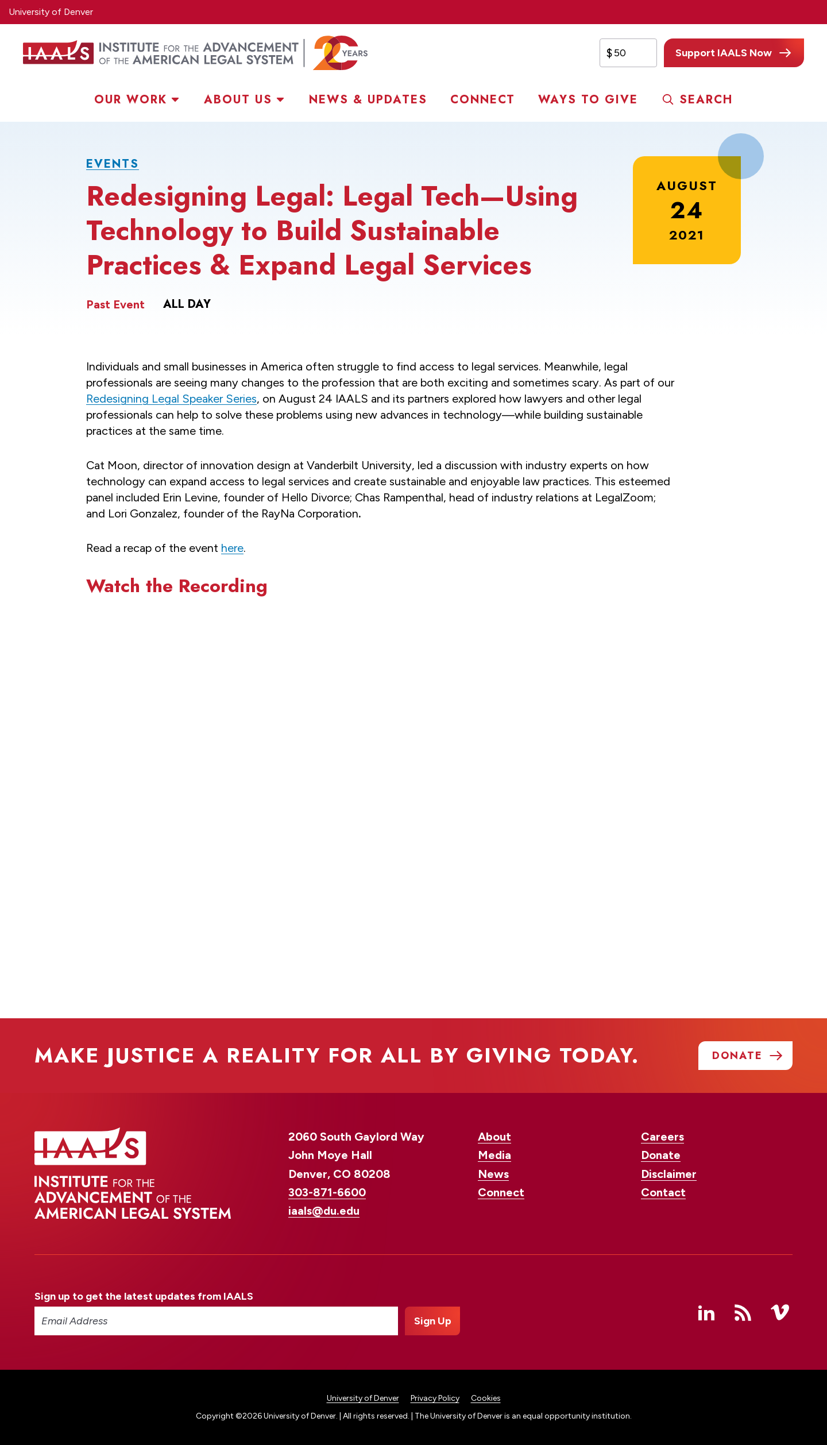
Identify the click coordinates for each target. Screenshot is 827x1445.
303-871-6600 (327, 1192)
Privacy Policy (435, 1398)
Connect (482, 99)
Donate (661, 1155)
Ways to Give (588, 99)
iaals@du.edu (324, 1211)
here (232, 548)
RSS (743, 1312)
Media (494, 1155)
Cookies (486, 1398)
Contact (663, 1192)
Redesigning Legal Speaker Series (171, 398)
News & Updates (368, 99)
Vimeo (780, 1312)
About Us (238, 99)
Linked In (706, 1312)
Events (112, 164)
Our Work (130, 99)
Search (706, 99)
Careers (662, 1136)
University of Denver (51, 11)
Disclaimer (669, 1174)
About (494, 1136)
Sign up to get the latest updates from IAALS (143, 1296)
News (493, 1174)
